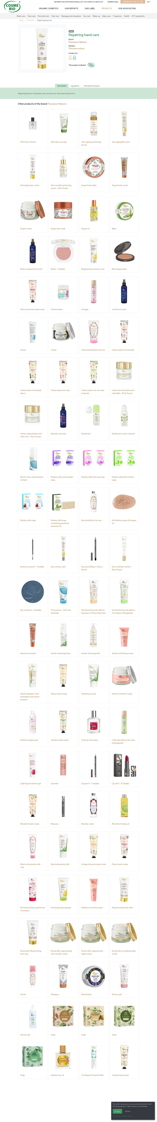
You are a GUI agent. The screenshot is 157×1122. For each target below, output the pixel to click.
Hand (71, 31)
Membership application (132, 2)
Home (21, 20)
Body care (21, 15)
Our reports (71, 8)
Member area (112, 2)
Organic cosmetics (48, 8)
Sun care (86, 15)
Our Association (127, 8)
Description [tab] (61, 85)
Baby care (106, 15)
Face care (31, 15)
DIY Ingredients (138, 15)
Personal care (43, 15)
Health (127, 15)
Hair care (55, 15)
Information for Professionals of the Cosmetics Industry (78, 2)
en (148, 2)
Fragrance (117, 15)
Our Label (90, 8)
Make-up (96, 15)
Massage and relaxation (71, 15)
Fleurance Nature (56, 103)
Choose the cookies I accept (122, 1116)
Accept (117, 1111)
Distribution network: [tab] (92, 85)
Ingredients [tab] (75, 85)
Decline (127, 1111)
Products (107, 8)
